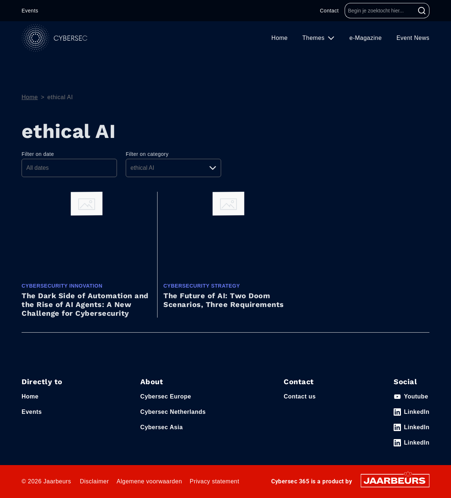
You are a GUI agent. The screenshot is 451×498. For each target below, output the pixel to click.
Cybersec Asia (161, 427)
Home (280, 38)
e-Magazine (365, 38)
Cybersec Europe (165, 396)
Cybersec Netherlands (173, 412)
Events (30, 11)
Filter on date (38, 154)
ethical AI (60, 97)
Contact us (300, 396)
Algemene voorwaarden (149, 481)
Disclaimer (94, 481)
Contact (329, 11)
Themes (314, 38)
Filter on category (147, 154)
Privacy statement (214, 481)
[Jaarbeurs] (395, 480)
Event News (413, 38)
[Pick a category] (173, 168)
